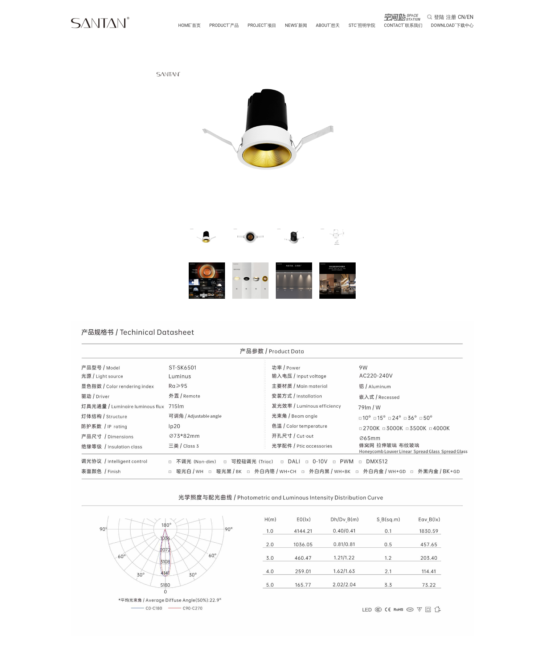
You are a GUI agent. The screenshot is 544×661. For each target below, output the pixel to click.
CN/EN (466, 17)
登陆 (439, 17)
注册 (451, 17)
